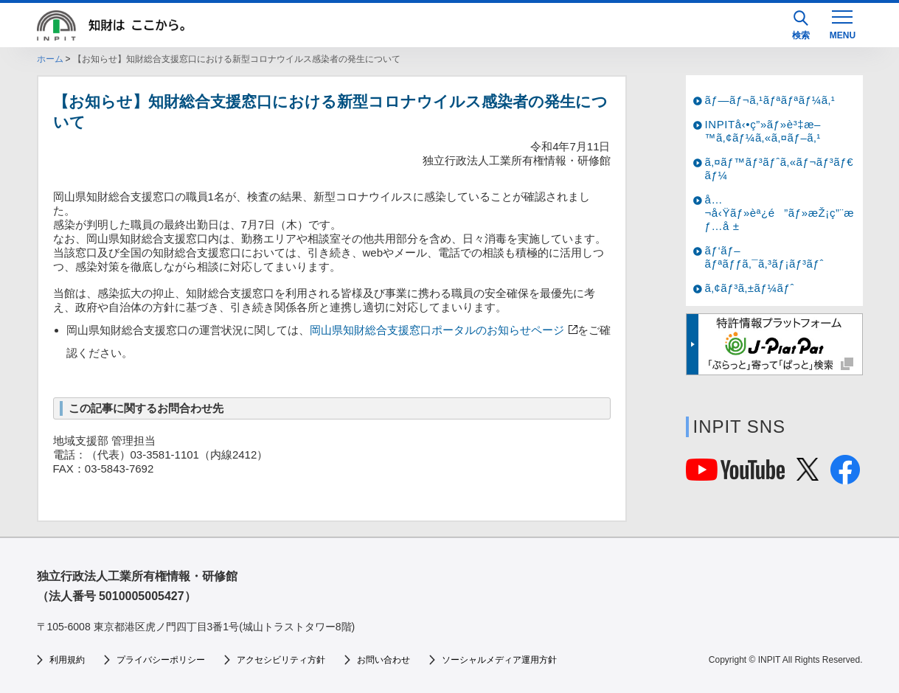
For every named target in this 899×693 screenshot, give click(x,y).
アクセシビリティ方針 (281, 660)
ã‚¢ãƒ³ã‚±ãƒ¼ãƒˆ (749, 288)
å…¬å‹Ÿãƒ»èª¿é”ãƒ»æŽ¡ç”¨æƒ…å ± (780, 212)
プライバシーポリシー (161, 660)
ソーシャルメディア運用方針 (499, 660)
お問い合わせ (383, 660)
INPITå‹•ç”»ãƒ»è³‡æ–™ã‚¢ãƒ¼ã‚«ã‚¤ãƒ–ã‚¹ (763, 131)
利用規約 (67, 660)
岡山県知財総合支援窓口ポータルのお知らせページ (442, 330)
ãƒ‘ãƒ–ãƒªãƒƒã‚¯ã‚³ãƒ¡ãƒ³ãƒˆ (765, 257)
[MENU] (842, 23)
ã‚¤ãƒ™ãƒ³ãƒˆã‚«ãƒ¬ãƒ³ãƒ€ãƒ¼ (779, 168)
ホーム (50, 59)
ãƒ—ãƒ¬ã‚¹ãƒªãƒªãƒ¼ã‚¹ (770, 100)
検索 (801, 25)
